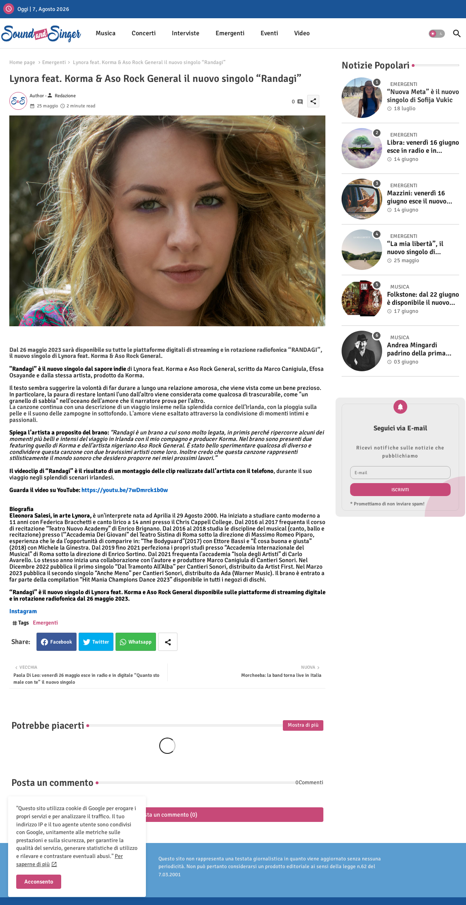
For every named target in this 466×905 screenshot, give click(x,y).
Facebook (61, 642)
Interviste (185, 33)
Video (302, 33)
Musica (105, 33)
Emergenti (230, 33)
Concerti (144, 33)
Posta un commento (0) (167, 814)
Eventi (269, 33)
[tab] (106, 33)
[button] (437, 34)
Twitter (100, 642)
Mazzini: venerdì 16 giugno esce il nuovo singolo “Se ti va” (417, 197)
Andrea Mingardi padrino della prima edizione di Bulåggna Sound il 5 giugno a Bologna (418, 349)
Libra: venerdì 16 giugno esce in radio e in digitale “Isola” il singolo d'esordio (423, 147)
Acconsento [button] (38, 881)
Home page (22, 62)
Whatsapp (140, 642)
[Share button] (167, 642)
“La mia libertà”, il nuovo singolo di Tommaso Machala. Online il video (416, 248)
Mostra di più (303, 725)
